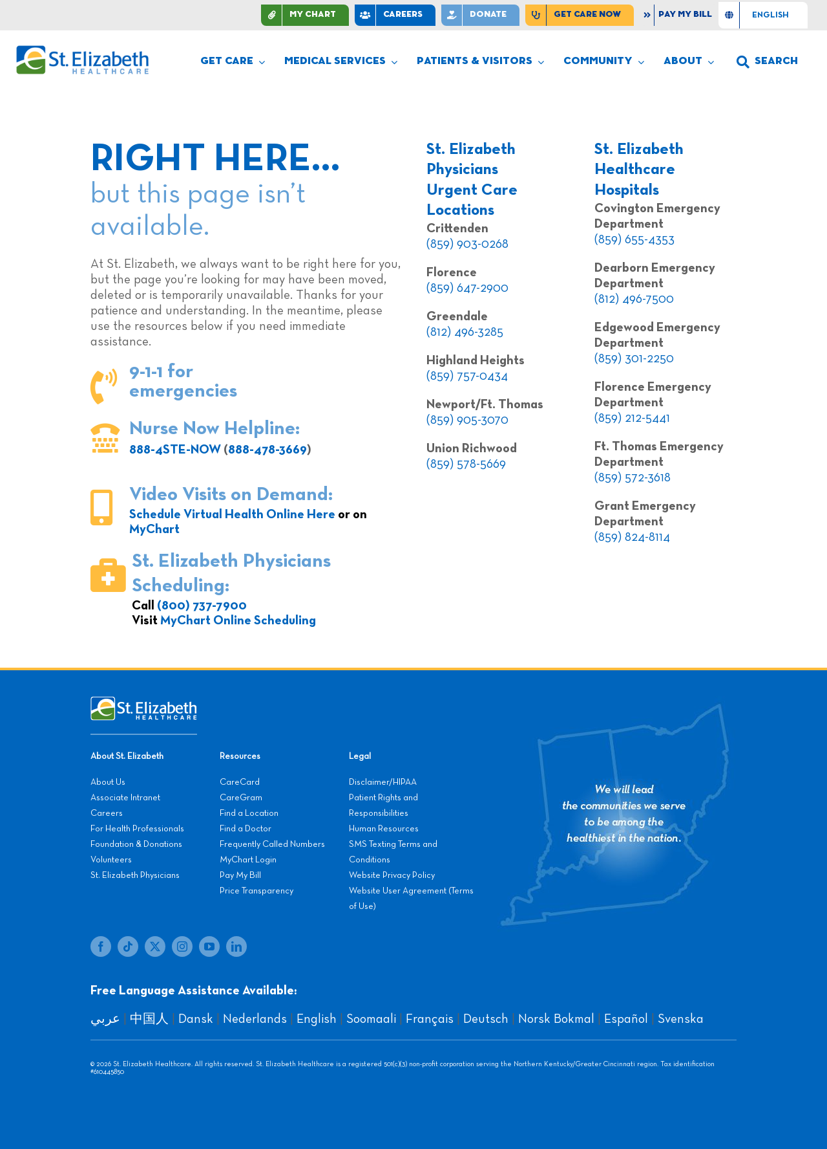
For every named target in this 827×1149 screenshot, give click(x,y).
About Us (107, 782)
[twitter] (155, 946)
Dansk (195, 1018)
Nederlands (255, 1018)
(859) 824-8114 (632, 537)
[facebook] (100, 946)
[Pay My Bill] (679, 15)
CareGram (241, 797)
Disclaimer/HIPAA (383, 782)
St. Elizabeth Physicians (135, 875)
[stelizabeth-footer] (143, 702)
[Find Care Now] (579, 15)
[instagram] (182, 946)
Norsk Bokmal (556, 1018)
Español (626, 1018)
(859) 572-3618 (632, 477)
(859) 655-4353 (634, 239)
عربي (105, 1018)
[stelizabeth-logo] (82, 51)
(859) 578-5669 (466, 463)
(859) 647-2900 (467, 287)
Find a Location (249, 813)
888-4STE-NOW (175, 449)
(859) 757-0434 (467, 375)
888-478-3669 (267, 449)
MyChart (154, 529)
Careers (106, 813)
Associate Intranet (125, 797)
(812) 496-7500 (634, 298)
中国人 (149, 1018)
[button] (767, 62)
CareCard (240, 782)
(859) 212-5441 (632, 417)
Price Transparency (256, 890)
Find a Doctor (245, 828)
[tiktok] (128, 946)
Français (430, 1018)
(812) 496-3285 (464, 331)
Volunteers (111, 859)
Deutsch (485, 1018)
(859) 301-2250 (634, 358)
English (317, 1018)
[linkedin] (236, 946)
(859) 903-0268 (467, 243)
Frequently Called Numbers (272, 844)
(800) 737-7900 (202, 605)
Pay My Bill (240, 875)
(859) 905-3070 (467, 419)
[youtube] (209, 946)
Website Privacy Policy (392, 875)
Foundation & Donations (136, 844)
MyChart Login (248, 859)
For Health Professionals (137, 828)
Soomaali (371, 1018)
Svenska (681, 1018)
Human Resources (384, 828)
